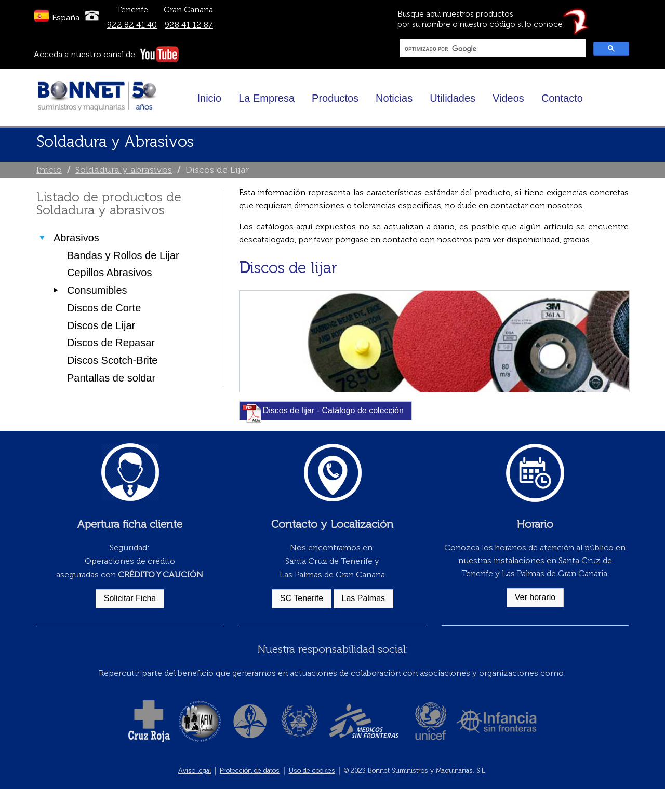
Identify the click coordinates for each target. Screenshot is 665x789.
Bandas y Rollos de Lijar (123, 255)
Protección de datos (250, 770)
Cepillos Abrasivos (109, 272)
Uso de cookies (312, 770)
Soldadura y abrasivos (123, 169)
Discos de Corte (104, 308)
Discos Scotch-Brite (112, 360)
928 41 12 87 (189, 25)
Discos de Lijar (101, 325)
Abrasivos (76, 237)
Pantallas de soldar (111, 378)
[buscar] (492, 48)
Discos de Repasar (111, 342)
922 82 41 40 (132, 25)
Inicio (49, 169)
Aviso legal (194, 770)
